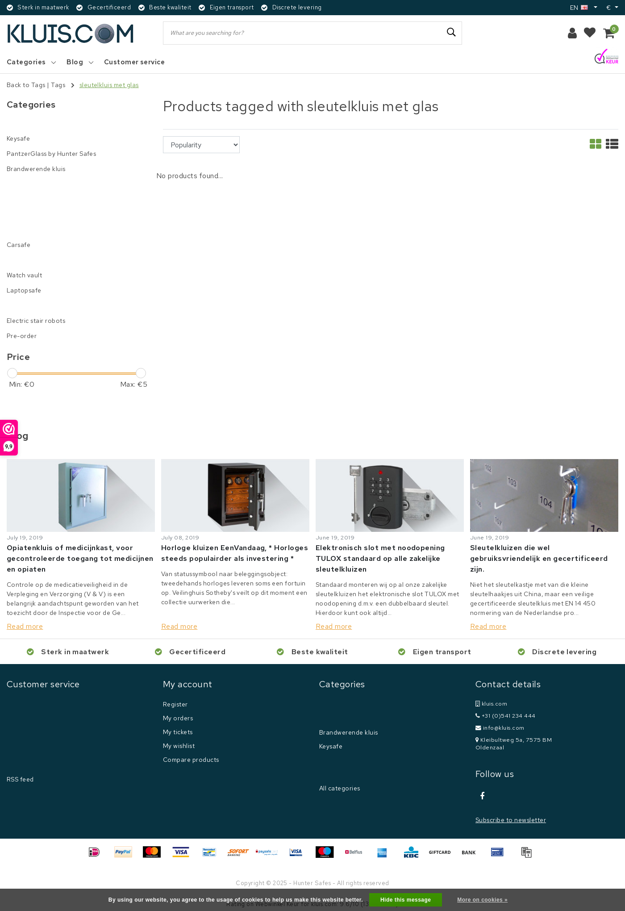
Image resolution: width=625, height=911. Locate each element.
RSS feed (20, 779)
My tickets (178, 732)
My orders (178, 718)
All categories (339, 788)
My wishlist (179, 746)
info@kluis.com (500, 727)
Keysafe (330, 746)
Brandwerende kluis (348, 732)
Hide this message (405, 900)
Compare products (191, 760)
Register (175, 704)
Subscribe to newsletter (510, 820)
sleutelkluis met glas (109, 85)
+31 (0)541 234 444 (505, 715)
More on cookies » (482, 900)
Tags (58, 85)
